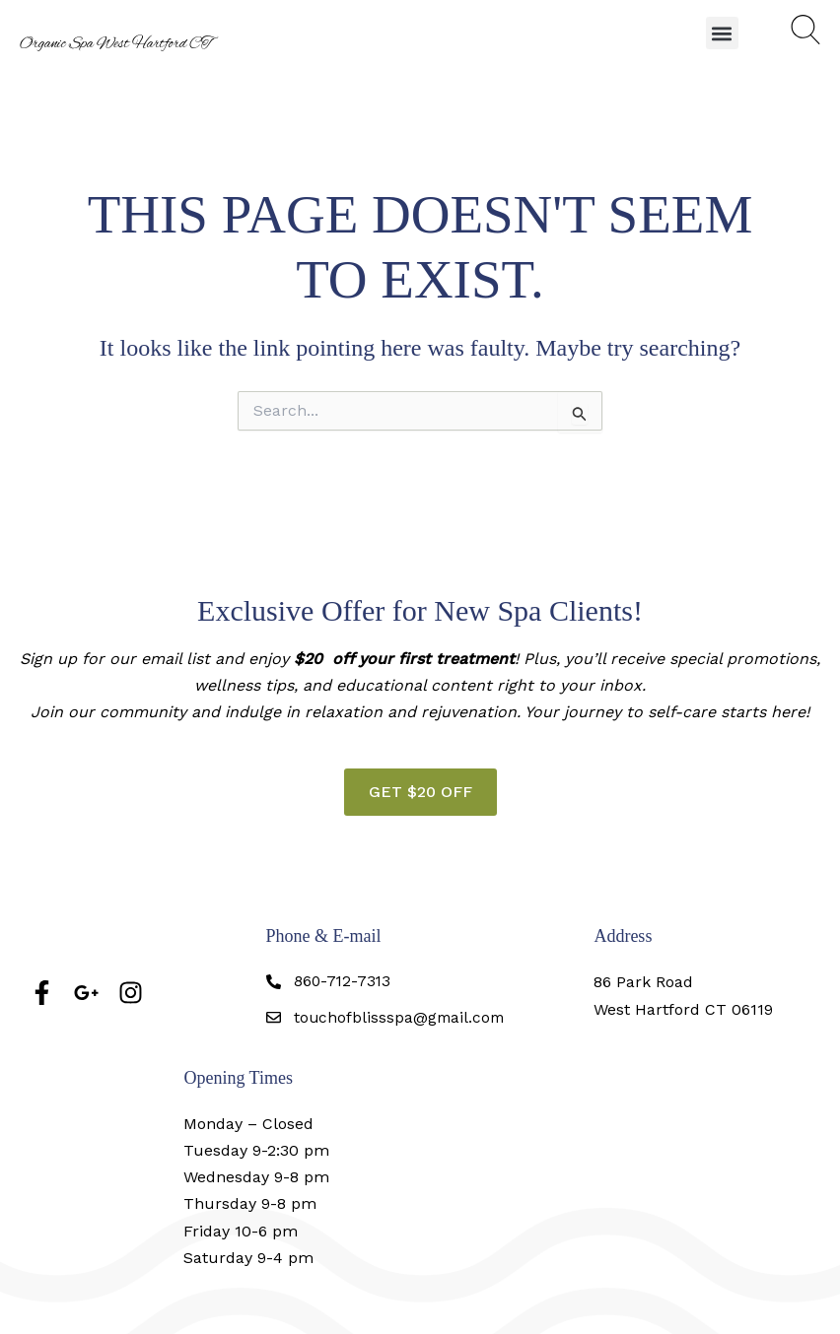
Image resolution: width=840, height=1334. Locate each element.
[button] (722, 33)
